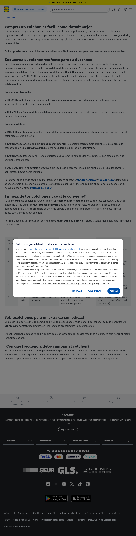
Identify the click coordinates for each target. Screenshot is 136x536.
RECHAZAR (77, 291)
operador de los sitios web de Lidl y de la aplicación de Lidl (55, 249)
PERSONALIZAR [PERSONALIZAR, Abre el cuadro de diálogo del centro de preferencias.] (94, 291)
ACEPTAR (114, 291)
